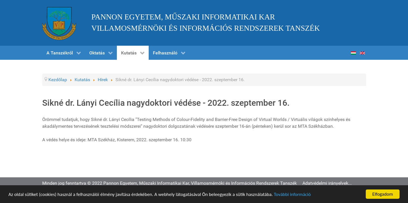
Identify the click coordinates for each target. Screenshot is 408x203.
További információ (292, 194)
